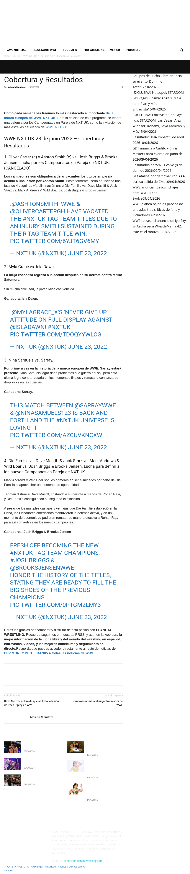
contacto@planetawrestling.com (83, 860)
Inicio (7, 56)
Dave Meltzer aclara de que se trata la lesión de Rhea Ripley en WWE (31, 703)
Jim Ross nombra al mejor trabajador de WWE (98, 703)
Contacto (8, 870)
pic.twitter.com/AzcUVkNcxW (56, 435)
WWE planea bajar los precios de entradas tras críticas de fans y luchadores (157, 209)
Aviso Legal (37, 866)
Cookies (62, 866)
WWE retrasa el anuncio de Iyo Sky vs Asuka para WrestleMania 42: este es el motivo (159, 226)
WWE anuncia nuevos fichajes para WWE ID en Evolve (155, 193)
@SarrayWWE (95, 405)
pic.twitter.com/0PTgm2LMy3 (55, 604)
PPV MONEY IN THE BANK (25, 653)
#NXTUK (34, 218)
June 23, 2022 (87, 253)
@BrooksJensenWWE (42, 567)
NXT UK (16, 56)
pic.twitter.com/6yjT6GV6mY (54, 241)
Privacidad (50, 866)
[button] (181, 49)
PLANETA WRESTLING (17, 866)
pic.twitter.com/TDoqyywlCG (55, 334)
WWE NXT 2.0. (56, 127)
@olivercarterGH (37, 211)
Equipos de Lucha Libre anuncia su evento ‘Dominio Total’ (157, 81)
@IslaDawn (27, 327)
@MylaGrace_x (35, 312)
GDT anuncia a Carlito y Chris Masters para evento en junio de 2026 (157, 154)
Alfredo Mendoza (17, 87)
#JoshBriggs (29, 560)
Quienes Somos (77, 866)
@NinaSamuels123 (43, 412)
